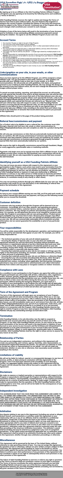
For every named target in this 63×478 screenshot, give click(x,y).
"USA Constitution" (52, 6)
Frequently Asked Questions (28, 5)
